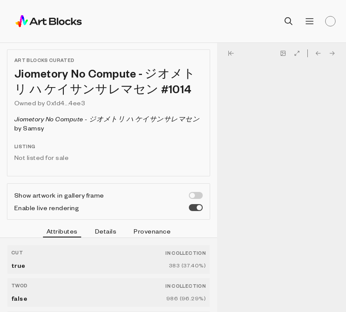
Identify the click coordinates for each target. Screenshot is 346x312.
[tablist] (108, 232)
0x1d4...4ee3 (65, 103)
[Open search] (288, 21)
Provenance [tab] (152, 231)
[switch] (196, 195)
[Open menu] (309, 21)
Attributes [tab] (62, 232)
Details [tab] (105, 231)
